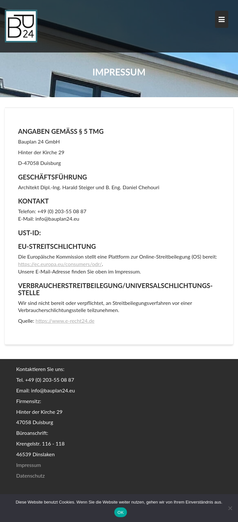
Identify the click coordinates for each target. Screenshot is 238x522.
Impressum (28, 465)
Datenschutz (30, 475)
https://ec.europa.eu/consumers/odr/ (60, 264)
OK (121, 512)
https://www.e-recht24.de (65, 321)
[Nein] (230, 508)
